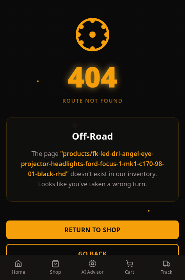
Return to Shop (92, 230)
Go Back (92, 254)
